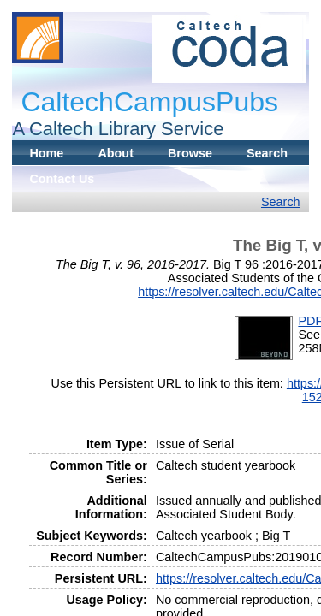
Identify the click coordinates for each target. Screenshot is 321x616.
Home (46, 153)
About (116, 153)
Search (267, 153)
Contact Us (61, 179)
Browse (190, 153)
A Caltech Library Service (117, 128)
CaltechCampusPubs (149, 101)
